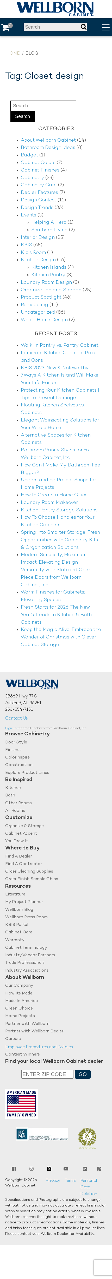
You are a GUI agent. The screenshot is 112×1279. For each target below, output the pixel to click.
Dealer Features (39, 192)
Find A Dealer (18, 856)
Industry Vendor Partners (30, 955)
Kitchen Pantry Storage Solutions (59, 510)
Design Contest (38, 200)
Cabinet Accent (21, 834)
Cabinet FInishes (40, 170)
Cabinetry (32, 177)
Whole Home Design (44, 320)
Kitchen (13, 788)
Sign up (11, 728)
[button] (106, 27)
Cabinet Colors (38, 162)
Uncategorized (38, 312)
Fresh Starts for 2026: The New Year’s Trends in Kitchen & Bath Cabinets (56, 615)
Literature (15, 895)
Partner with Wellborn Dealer (34, 1032)
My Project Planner (24, 902)
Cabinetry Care (39, 185)
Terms (70, 1181)
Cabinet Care (18, 933)
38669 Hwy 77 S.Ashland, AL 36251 (23, 700)
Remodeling (34, 304)
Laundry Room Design (46, 282)
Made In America (21, 1001)
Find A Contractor (23, 864)
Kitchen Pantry (48, 275)
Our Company (19, 986)
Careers (13, 1039)
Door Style (16, 742)
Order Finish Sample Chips (31, 879)
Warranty (14, 940)
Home (13, 53)
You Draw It (16, 841)
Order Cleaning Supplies (29, 872)
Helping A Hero (48, 222)
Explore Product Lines (27, 773)
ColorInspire (17, 757)
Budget (29, 155)
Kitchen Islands (48, 267)
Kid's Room (33, 252)
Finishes (13, 750)
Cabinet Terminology (26, 948)
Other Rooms (18, 803)
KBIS (26, 245)
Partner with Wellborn (27, 1024)
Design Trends (37, 207)
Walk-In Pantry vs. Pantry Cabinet (59, 345)
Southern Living (49, 230)
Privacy (53, 1181)
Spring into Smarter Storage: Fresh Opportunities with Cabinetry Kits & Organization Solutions (60, 540)
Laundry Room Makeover (49, 502)
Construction (19, 765)
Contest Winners (22, 1055)
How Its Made (18, 993)
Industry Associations (27, 971)
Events (28, 215)
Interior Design (38, 237)
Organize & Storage (24, 826)
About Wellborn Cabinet (48, 140)
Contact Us (16, 718)
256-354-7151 (19, 710)
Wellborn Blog (19, 910)
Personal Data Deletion (88, 1188)
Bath (10, 796)
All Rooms (15, 811)
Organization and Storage (51, 290)
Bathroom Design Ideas (48, 147)
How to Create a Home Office (54, 495)
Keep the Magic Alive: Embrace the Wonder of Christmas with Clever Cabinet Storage (61, 637)
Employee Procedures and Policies (39, 1047)
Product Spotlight (41, 297)
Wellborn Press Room (26, 917)
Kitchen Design (38, 260)
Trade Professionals (25, 963)
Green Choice (19, 1009)
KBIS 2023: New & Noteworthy (55, 368)
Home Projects (20, 1016)
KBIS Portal (16, 925)
